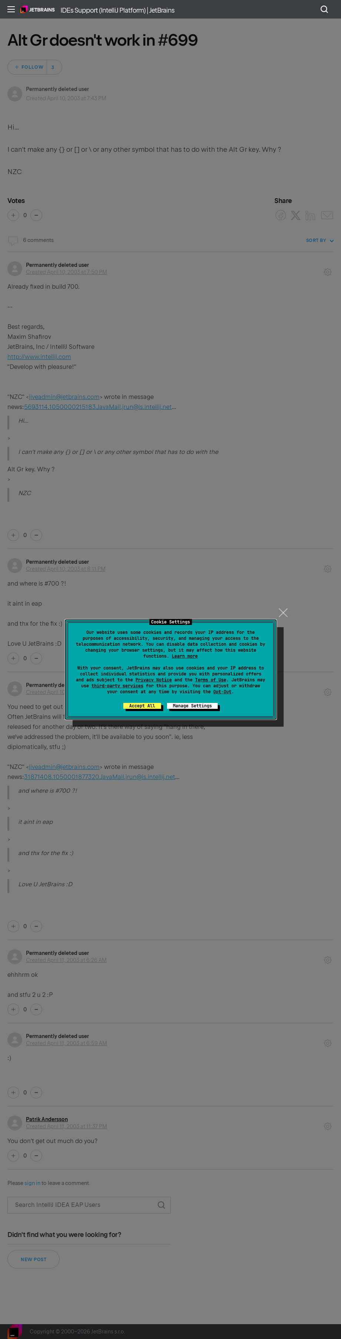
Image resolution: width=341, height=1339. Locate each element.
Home (37, 9)
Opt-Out (222, 692)
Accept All (142, 706)
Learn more (185, 656)
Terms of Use (210, 680)
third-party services (117, 686)
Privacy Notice (154, 680)
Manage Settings (192, 706)
